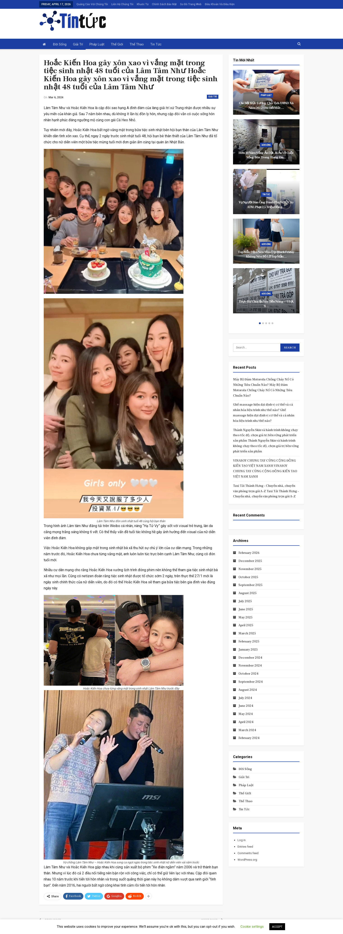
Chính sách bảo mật (164, 4)
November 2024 (250, 666)
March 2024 (247, 730)
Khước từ (143, 4)
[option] (266, 194)
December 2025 (250, 561)
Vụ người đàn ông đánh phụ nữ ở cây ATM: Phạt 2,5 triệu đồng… (266, 204)
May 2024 (245, 714)
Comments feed (248, 853)
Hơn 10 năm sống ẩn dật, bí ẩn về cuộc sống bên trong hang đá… (266, 155)
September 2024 (250, 682)
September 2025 (250, 585)
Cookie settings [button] (252, 927)
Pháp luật (96, 44)
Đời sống (59, 44)
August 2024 (247, 690)
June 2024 (245, 706)
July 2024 (245, 698)
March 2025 (247, 633)
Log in (242, 840)
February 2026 (248, 553)
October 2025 (248, 577)
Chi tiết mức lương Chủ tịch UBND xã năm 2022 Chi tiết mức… (266, 105)
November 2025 (250, 569)
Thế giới (117, 44)
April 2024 (246, 722)
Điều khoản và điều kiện (220, 4)
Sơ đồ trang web (190, 4)
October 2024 (248, 674)
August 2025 (247, 593)
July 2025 (245, 601)
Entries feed (245, 846)
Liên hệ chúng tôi (122, 4)
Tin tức (156, 44)
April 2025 (245, 625)
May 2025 (245, 617)
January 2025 (248, 650)
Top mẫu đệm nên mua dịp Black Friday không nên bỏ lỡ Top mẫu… (266, 254)
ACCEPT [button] (277, 926)
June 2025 (245, 609)
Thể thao (137, 44)
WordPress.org (247, 859)
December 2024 (250, 658)
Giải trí (78, 44)
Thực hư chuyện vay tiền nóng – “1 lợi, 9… (266, 303)
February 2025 (248, 642)
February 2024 (249, 738)
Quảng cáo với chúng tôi (92, 4)
